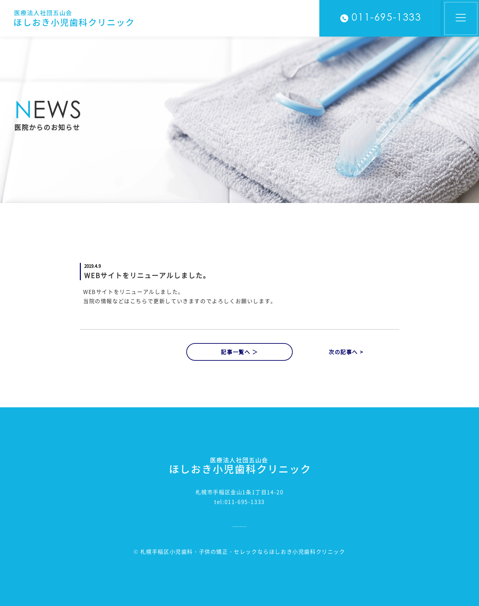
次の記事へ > (346, 352)
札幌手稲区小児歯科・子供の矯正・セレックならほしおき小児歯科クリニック (242, 551)
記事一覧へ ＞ (239, 352)
